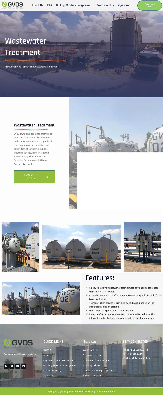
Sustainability (105, 5)
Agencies (123, 5)
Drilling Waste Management (73, 5)
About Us (37, 5)
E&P (49, 5)
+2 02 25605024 (138, 349)
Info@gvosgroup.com (139, 358)
